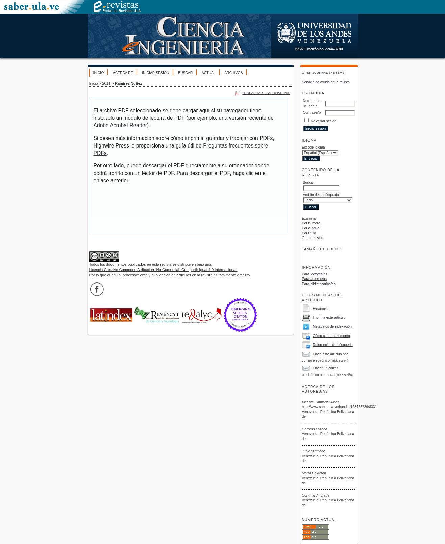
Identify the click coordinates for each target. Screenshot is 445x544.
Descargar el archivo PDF (266, 93)
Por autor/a (310, 228)
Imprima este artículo (329, 317)
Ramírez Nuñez (128, 83)
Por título (309, 233)
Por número (311, 223)
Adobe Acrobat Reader (120, 125)
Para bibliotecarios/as (319, 284)
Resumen (320, 308)
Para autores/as (314, 279)
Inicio (98, 73)
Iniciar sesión (155, 73)
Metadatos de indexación (332, 326)
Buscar (185, 73)
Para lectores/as (314, 274)
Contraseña (312, 112)
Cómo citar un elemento (331, 336)
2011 (106, 83)
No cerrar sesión (323, 121)
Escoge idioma (313, 147)
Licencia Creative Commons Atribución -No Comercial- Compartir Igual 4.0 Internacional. (163, 270)
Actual (209, 73)
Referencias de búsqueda (332, 345)
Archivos (233, 73)
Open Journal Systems (323, 72)
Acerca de (123, 73)
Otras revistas (313, 238)
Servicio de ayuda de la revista (326, 82)
